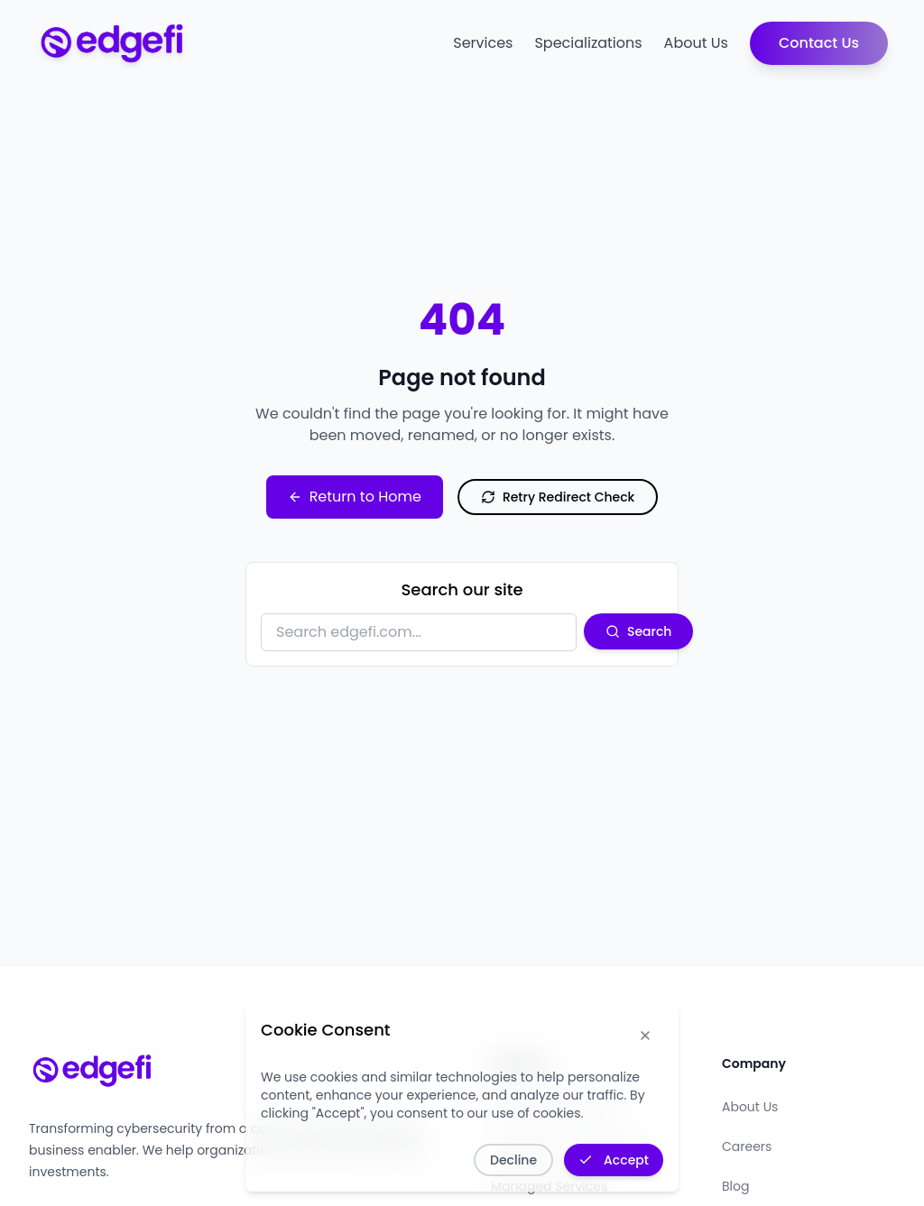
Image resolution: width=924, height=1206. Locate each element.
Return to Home (354, 496)
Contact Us (819, 42)
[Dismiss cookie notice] (645, 1035)
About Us (696, 42)
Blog (735, 1186)
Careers (747, 1146)
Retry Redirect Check (558, 497)
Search (638, 631)
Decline (513, 1160)
